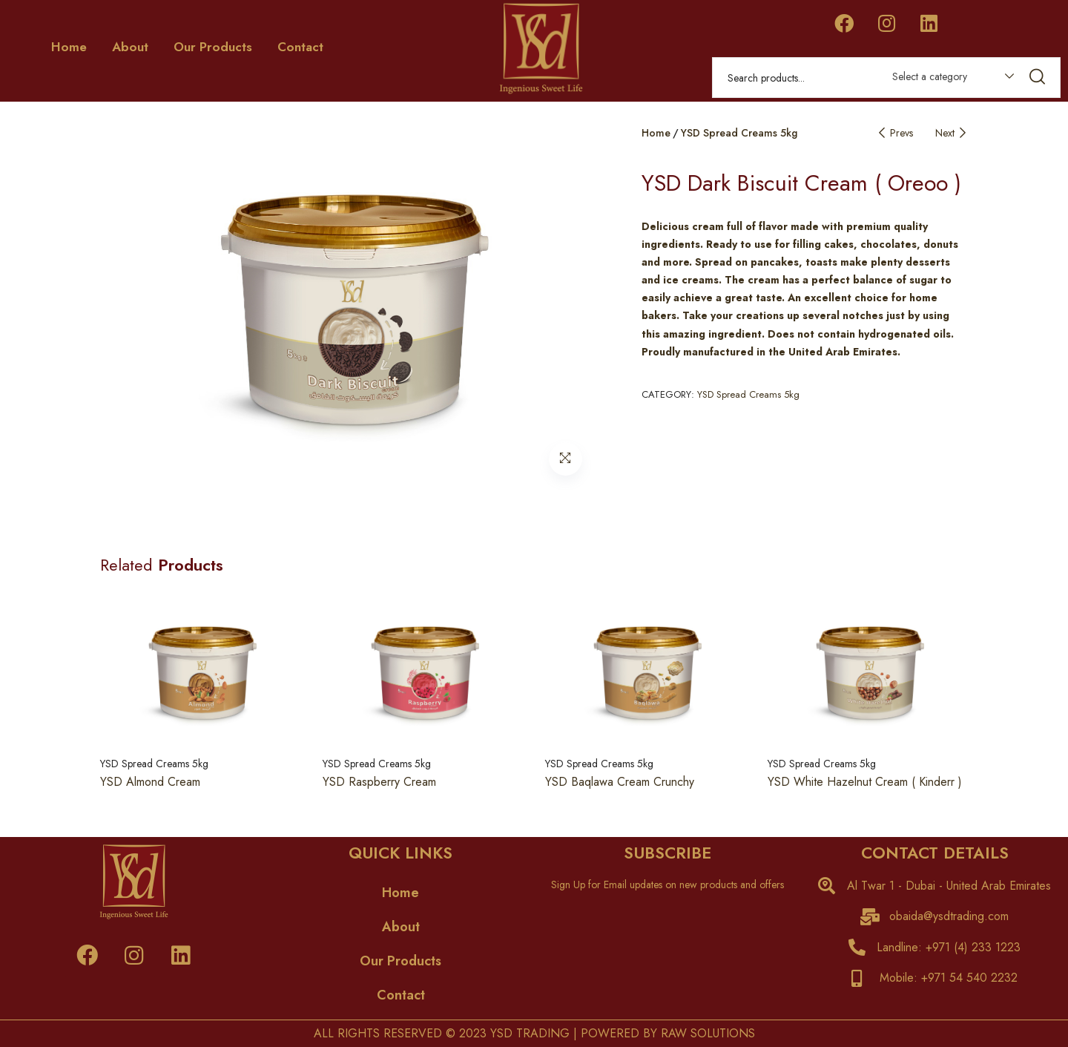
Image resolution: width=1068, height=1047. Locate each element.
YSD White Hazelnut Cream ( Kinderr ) (865, 781)
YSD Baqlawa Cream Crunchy (619, 781)
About (130, 47)
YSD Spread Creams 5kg (739, 132)
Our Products (213, 47)
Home (69, 47)
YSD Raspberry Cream (379, 781)
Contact (300, 47)
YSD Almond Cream (150, 781)
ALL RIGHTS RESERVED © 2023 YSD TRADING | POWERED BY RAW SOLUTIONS (534, 1033)
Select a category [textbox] (929, 76)
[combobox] (946, 79)
